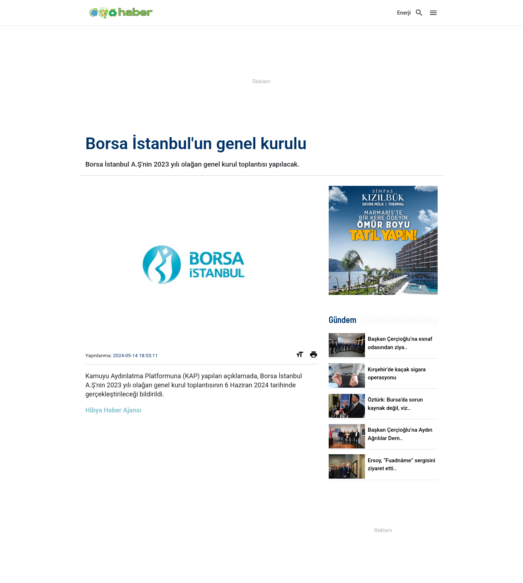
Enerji (404, 12)
